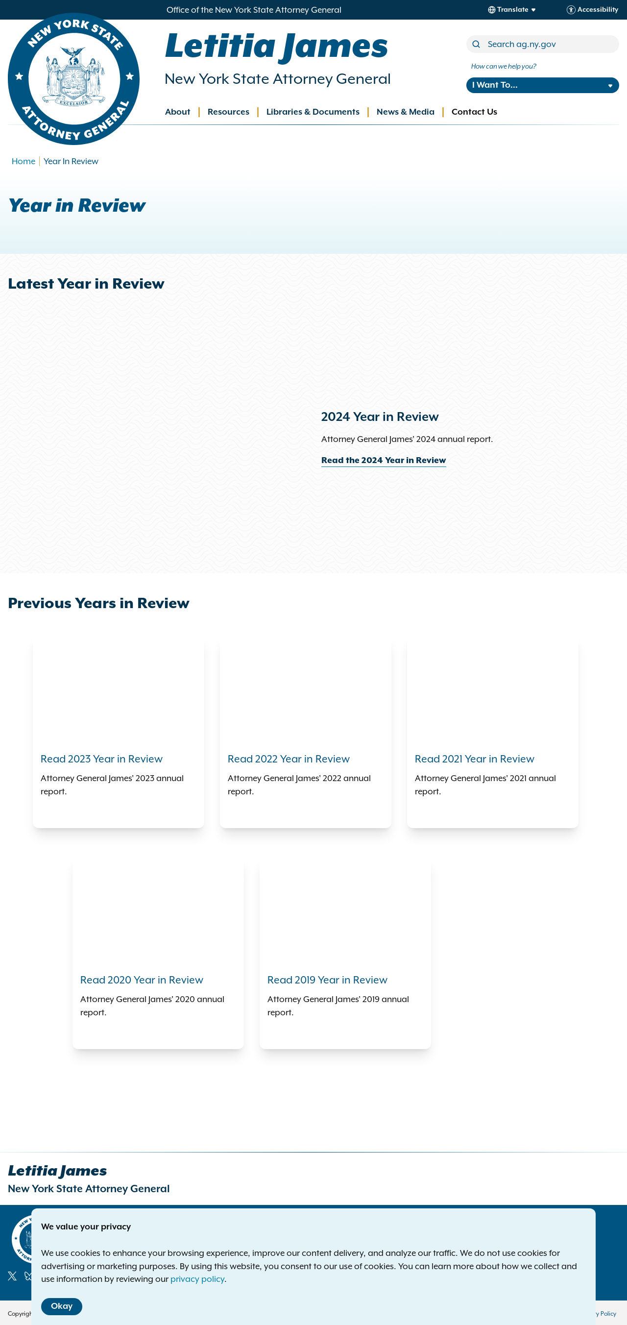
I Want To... (495, 85)
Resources (228, 112)
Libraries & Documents (313, 112)
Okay (61, 1306)
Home (23, 161)
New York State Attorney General (278, 78)
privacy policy (197, 1279)
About (178, 112)
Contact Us (474, 112)
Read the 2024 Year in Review (383, 461)
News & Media (405, 112)
